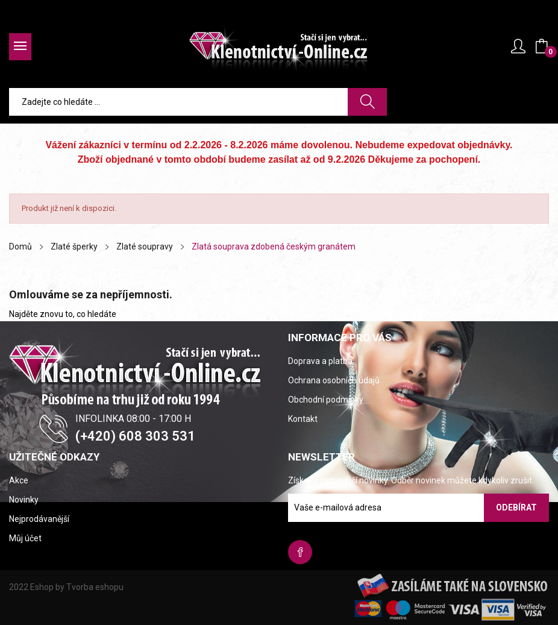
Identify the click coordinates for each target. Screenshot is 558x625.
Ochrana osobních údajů (334, 380)
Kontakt (303, 419)
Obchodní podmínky (325, 399)
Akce (18, 480)
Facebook (300, 552)
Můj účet (25, 538)
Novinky (24, 499)
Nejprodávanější (39, 519)
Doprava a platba (320, 361)
